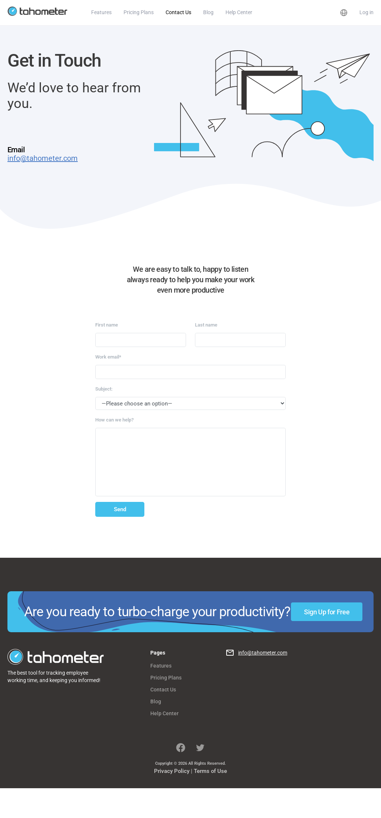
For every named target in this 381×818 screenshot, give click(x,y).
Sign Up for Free (326, 612)
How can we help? (114, 420)
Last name (206, 325)
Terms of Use (210, 771)
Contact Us (178, 12)
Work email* (108, 357)
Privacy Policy (171, 771)
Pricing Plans (139, 12)
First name (106, 325)
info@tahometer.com (42, 158)
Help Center (238, 12)
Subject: (104, 389)
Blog (208, 12)
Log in (366, 12)
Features (101, 12)
